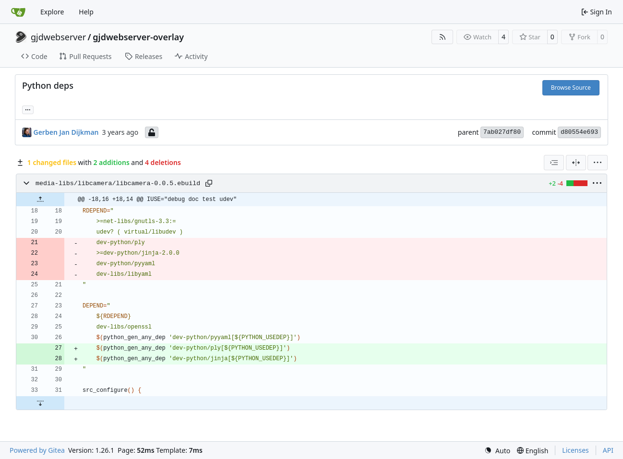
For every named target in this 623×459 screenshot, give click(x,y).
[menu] (597, 162)
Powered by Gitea (37, 450)
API (608, 450)
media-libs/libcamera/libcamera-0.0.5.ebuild (118, 183)
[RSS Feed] (442, 37)
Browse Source (571, 87)
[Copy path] (209, 183)
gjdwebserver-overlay (138, 37)
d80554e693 (579, 132)
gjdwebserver (58, 37)
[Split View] (576, 162)
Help (86, 11)
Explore (52, 11)
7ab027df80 (502, 132)
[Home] (18, 12)
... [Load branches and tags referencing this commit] (28, 109)
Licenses (575, 450)
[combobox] (554, 162)
